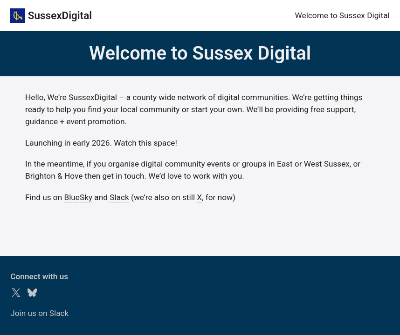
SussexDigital (60, 15)
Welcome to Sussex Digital (342, 15)
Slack (119, 197)
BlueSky (78, 197)
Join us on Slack (39, 313)
